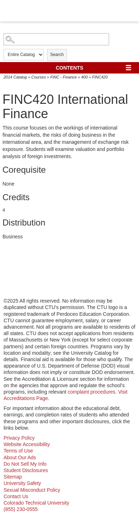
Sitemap (13, 477)
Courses (38, 77)
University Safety (22, 483)
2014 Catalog (15, 77)
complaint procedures (91, 392)
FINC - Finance (63, 77)
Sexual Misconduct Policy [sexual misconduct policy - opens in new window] (32, 490)
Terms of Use (18, 451)
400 (84, 77)
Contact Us (16, 496)
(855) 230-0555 (21, 509)
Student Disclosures (26, 470)
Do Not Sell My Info (25, 464)
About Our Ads (20, 457)
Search (57, 54)
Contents (69, 68)
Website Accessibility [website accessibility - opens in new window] (27, 444)
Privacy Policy (19, 438)
